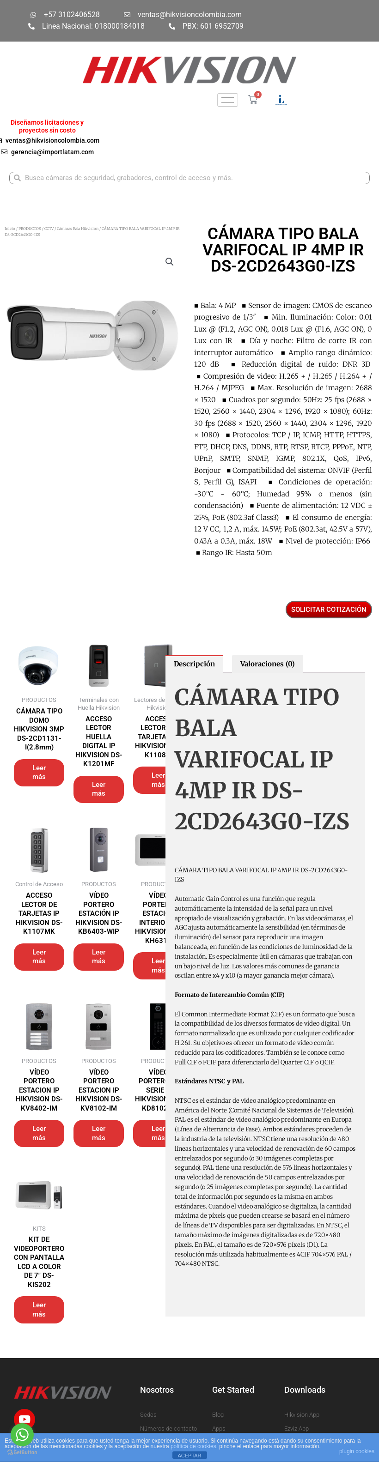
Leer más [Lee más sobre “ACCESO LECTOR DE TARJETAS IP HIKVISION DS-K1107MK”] (39, 957)
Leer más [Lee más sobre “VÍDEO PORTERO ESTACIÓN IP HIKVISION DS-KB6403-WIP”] (98, 957)
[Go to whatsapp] (22, 1434)
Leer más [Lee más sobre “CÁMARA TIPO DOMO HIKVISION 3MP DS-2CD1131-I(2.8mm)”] (39, 772)
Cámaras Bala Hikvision (77, 228)
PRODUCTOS (29, 228)
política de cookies (193, 1446)
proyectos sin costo (47, 130)
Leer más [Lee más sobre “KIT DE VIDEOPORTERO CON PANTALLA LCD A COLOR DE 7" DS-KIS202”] (39, 1309)
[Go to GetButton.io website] (22, 1453)
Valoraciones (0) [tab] (267, 663)
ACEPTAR (189, 1455)
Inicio (10, 228)
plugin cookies (356, 1451)
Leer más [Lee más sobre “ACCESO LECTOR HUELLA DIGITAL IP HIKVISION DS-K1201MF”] (98, 789)
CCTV (49, 228)
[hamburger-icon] (227, 100)
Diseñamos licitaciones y (47, 122)
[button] (169, 262)
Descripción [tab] (194, 663)
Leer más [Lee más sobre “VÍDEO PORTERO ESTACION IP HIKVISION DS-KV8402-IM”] (39, 1133)
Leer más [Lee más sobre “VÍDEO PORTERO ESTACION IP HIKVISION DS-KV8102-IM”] (98, 1133)
